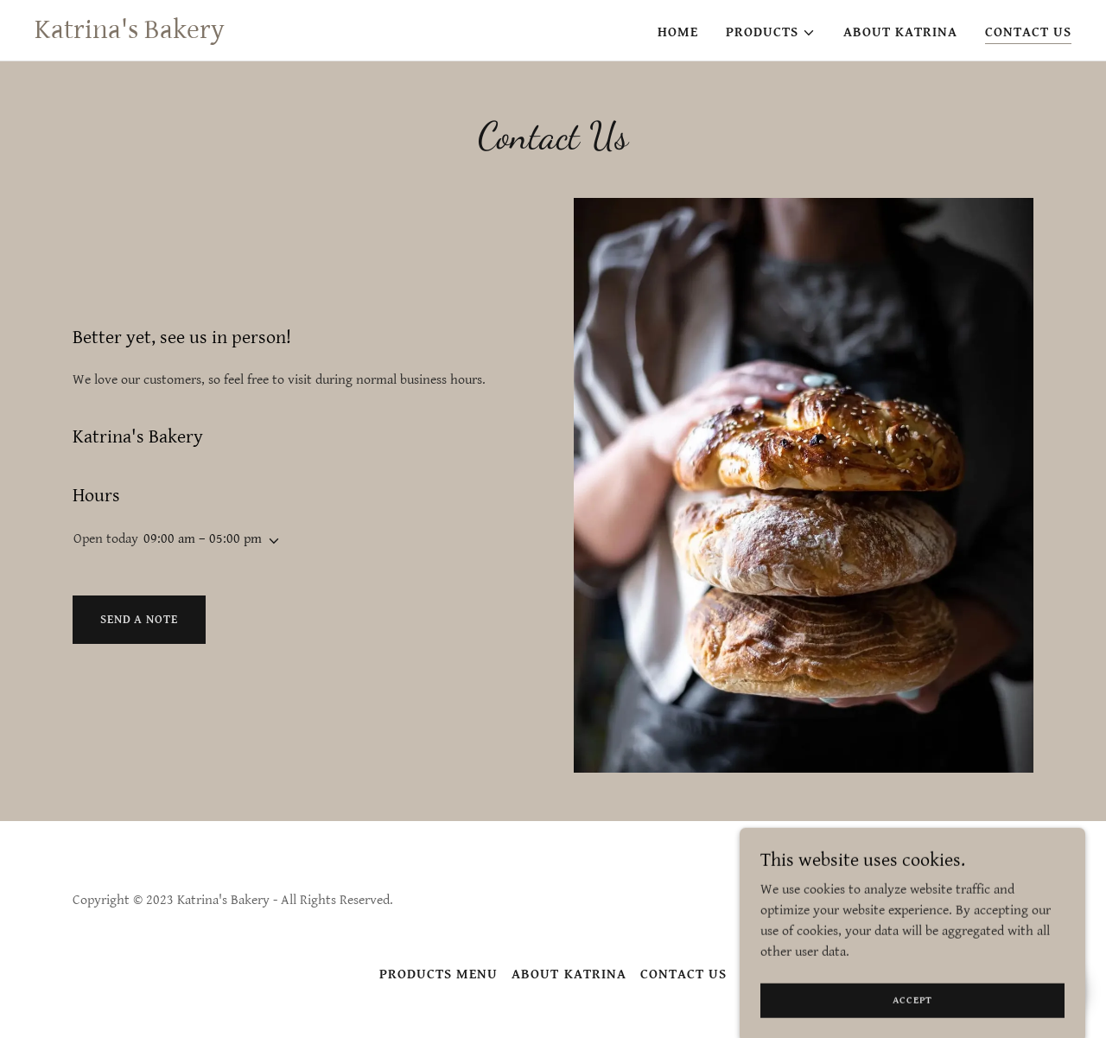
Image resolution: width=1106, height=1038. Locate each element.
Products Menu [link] (438, 974)
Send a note (139, 620)
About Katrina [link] (900, 32)
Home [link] (678, 32)
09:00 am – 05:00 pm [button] (202, 539)
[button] (771, 32)
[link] (130, 34)
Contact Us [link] (1028, 32)
